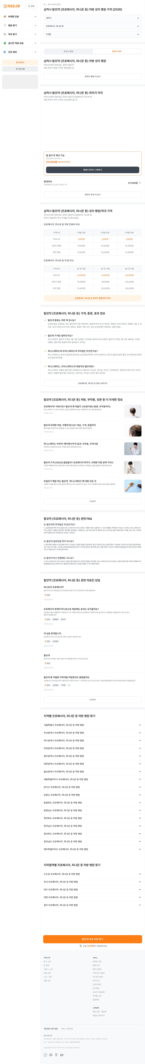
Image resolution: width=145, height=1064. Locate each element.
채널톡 (103, 1012)
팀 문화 (46, 965)
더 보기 (93, 501)
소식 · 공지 (48, 977)
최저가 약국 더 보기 (93, 194)
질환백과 (96, 1000)
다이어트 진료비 (99, 973)
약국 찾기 (96, 981)
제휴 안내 (47, 973)
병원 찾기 (96, 965)
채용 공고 (47, 981)
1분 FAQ (96, 988)
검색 (31, 6)
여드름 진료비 (98, 977)
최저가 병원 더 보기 (93, 76)
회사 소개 (47, 961)
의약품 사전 (97, 996)
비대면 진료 (97, 961)
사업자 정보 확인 (75, 1042)
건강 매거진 (97, 984)
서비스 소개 (48, 969)
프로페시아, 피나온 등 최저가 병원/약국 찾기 (93, 298)
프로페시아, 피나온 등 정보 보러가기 (92, 383)
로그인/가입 (20, 69)
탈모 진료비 (97, 969)
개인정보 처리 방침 (51, 1029)
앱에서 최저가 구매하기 (92, 170)
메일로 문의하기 (99, 1015)
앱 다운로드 (20, 62)
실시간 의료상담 (99, 992)
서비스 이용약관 (67, 1029)
